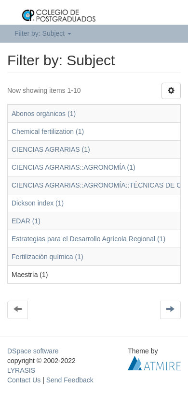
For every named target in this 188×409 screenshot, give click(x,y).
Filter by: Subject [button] (42, 33)
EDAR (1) (26, 221)
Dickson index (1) (38, 203)
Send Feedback (70, 380)
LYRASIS (21, 370)
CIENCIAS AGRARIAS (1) (51, 149)
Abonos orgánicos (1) (44, 113)
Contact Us (23, 380)
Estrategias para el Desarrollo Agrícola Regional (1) (88, 239)
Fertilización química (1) (47, 257)
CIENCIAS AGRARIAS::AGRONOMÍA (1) (73, 167)
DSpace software (33, 351)
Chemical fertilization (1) (48, 131)
